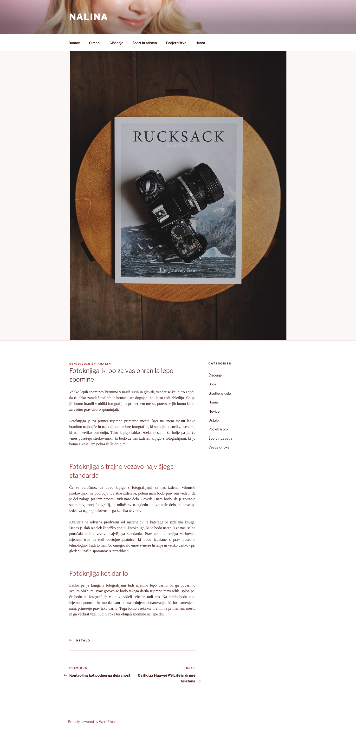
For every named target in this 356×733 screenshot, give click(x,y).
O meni (94, 43)
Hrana (200, 43)
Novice (214, 411)
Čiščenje (116, 43)
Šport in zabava (144, 43)
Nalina (88, 17)
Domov (74, 43)
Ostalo (83, 640)
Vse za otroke (218, 447)
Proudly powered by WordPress (92, 722)
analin (104, 363)
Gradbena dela (219, 393)
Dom (212, 384)
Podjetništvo (176, 43)
